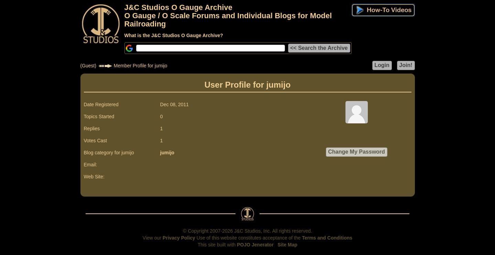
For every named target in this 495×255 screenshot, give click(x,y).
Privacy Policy (179, 238)
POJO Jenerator (255, 244)
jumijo (167, 152)
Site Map (288, 244)
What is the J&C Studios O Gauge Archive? (173, 35)
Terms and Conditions (327, 238)
